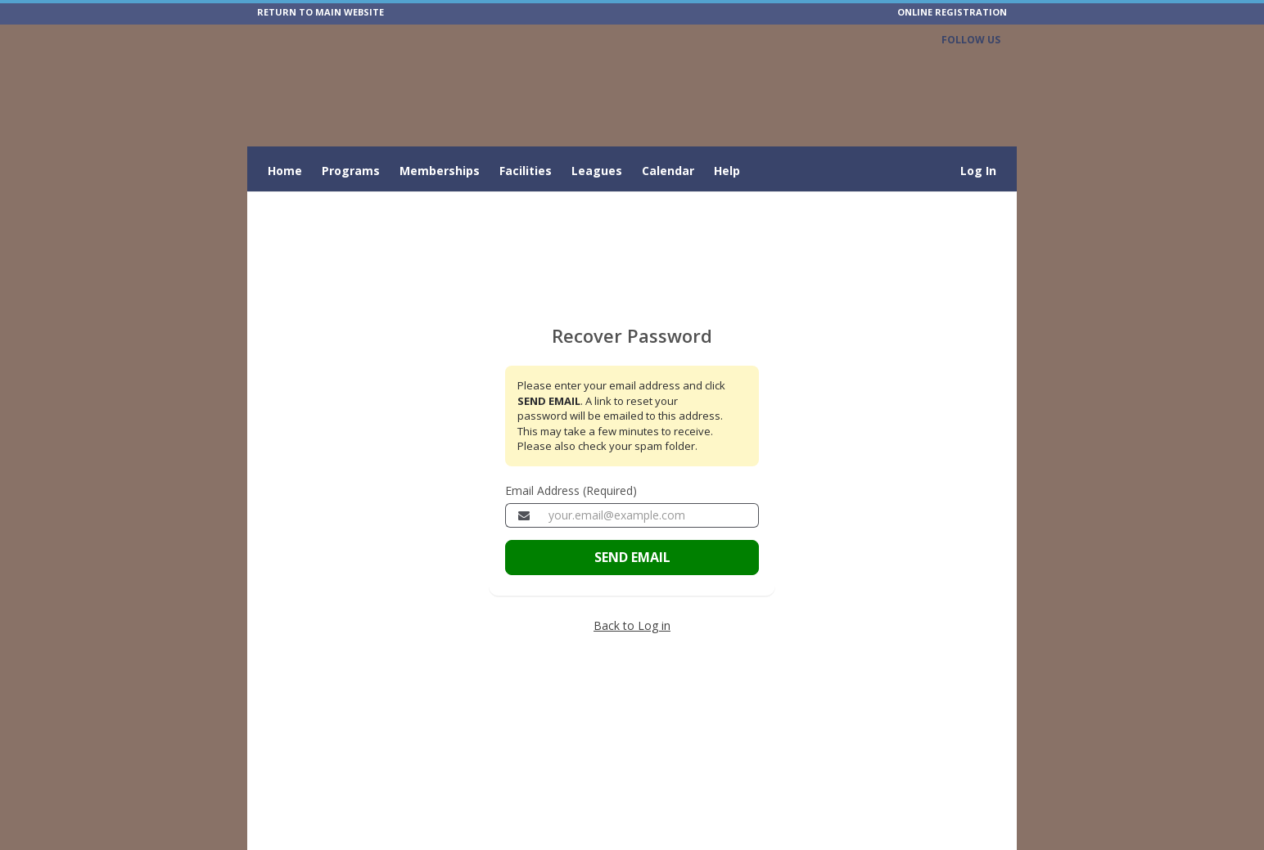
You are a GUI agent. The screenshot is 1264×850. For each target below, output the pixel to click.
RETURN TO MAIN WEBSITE (320, 12)
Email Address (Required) (571, 490)
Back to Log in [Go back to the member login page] (632, 625)
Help (727, 170)
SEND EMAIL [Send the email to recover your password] (632, 557)
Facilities (525, 170)
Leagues (596, 170)
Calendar (668, 170)
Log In (978, 170)
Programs (351, 170)
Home (285, 170)
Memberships (440, 170)
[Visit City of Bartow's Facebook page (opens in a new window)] (988, 63)
